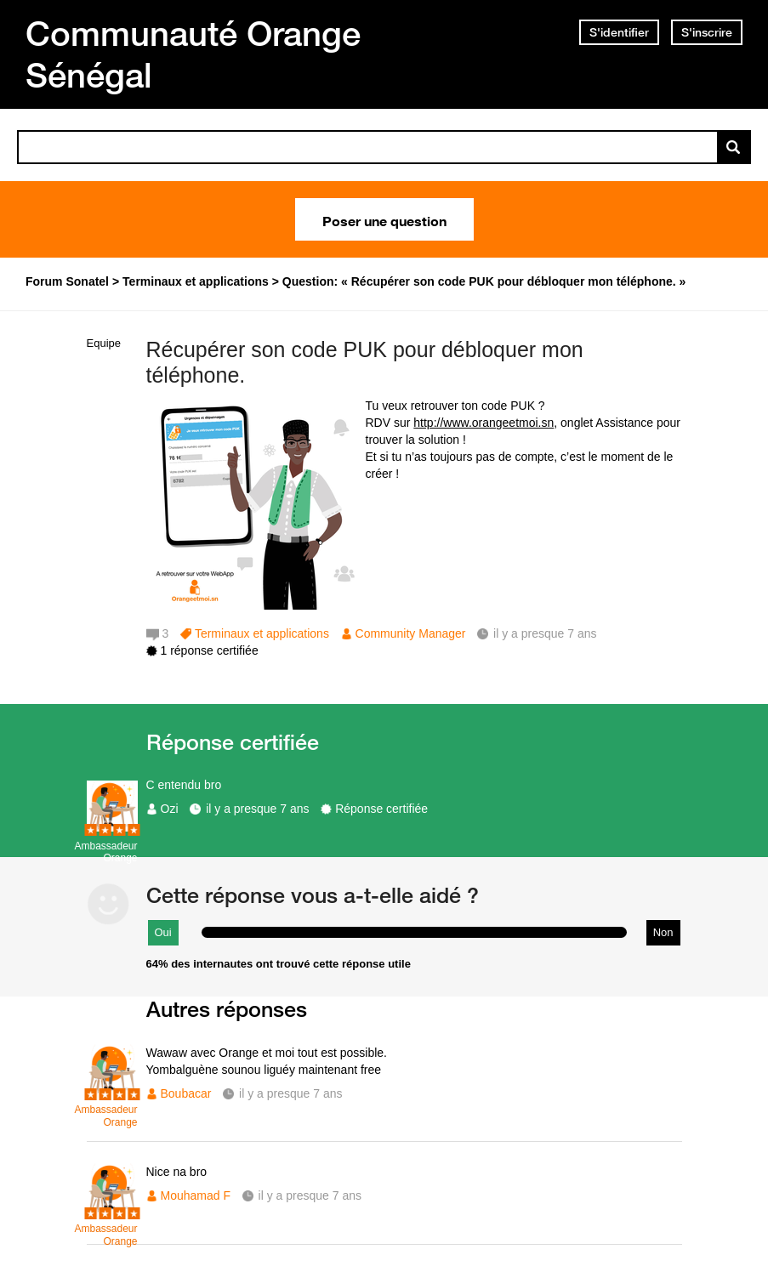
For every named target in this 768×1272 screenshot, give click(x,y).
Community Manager (411, 633)
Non (663, 932)
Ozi (170, 808)
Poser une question (384, 219)
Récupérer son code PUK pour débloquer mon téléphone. (364, 363)
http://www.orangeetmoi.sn (483, 422)
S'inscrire (706, 32)
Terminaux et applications (262, 633)
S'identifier (619, 32)
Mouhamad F (195, 1195)
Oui (163, 932)
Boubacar (186, 1093)
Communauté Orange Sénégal (193, 54)
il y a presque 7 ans (257, 808)
